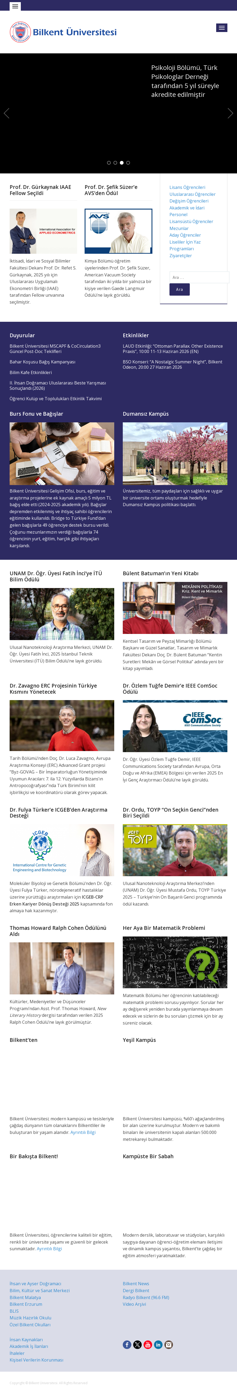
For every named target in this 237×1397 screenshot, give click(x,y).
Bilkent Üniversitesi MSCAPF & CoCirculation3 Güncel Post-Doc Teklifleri (55, 348)
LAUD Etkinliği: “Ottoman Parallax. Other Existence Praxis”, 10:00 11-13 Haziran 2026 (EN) (173, 348)
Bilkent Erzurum (26, 1304)
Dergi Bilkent (136, 1290)
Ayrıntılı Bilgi (83, 1132)
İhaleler (17, 1353)
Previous (6, 113)
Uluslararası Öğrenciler (192, 194)
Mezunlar (179, 228)
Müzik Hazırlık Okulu (30, 1318)
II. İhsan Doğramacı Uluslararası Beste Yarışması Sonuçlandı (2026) (58, 385)
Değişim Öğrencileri (188, 201)
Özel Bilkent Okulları (30, 1325)
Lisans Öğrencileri (187, 187)
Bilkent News (136, 1284)
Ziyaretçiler (180, 256)
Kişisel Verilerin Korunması (36, 1360)
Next (231, 113)
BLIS (14, 1311)
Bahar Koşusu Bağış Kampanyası (42, 362)
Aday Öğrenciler (185, 235)
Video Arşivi (134, 1304)
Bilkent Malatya (25, 1297)
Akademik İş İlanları (29, 1346)
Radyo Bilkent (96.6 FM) (146, 1297)
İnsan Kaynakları (26, 1340)
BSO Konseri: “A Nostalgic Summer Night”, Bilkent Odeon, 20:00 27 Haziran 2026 (172, 364)
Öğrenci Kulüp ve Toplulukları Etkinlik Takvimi (56, 399)
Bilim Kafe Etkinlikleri (31, 372)
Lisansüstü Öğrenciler (191, 221)
